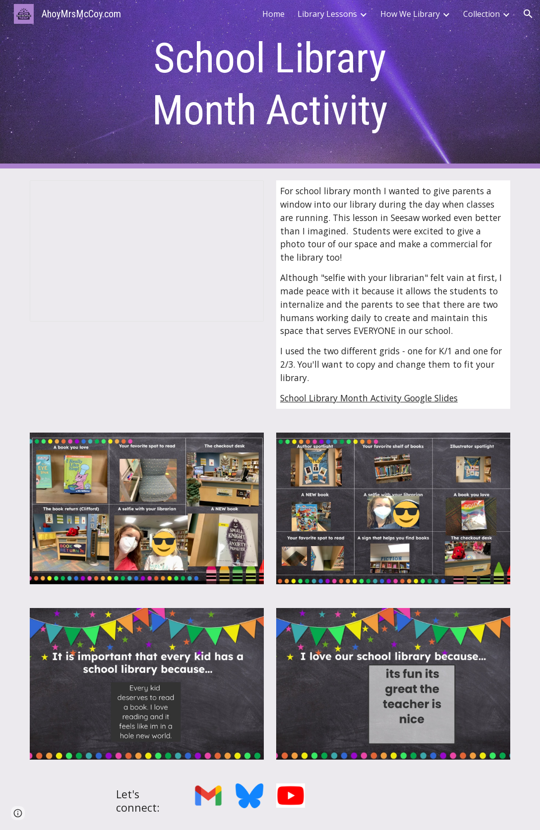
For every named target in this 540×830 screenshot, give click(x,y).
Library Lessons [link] (327, 13)
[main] (270, 84)
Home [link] (273, 13)
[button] (528, 14)
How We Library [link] (410, 13)
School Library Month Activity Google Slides (369, 398)
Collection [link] (481, 13)
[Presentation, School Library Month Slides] (147, 251)
